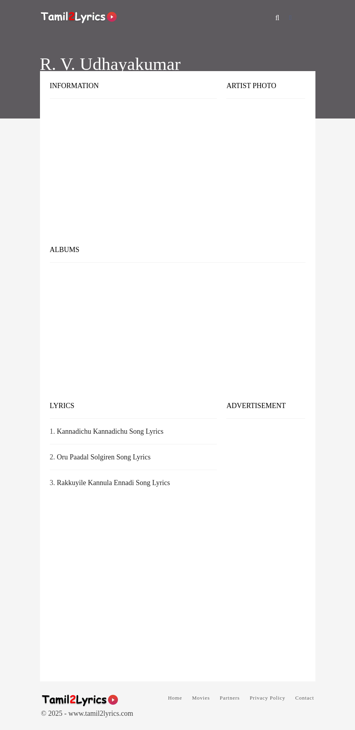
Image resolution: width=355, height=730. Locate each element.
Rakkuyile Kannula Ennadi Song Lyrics (113, 483)
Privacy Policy (267, 698)
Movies (201, 698)
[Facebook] (290, 17)
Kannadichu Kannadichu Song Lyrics (110, 431)
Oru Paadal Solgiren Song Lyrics (104, 457)
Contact (304, 698)
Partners (230, 698)
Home (175, 698)
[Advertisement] (178, 177)
